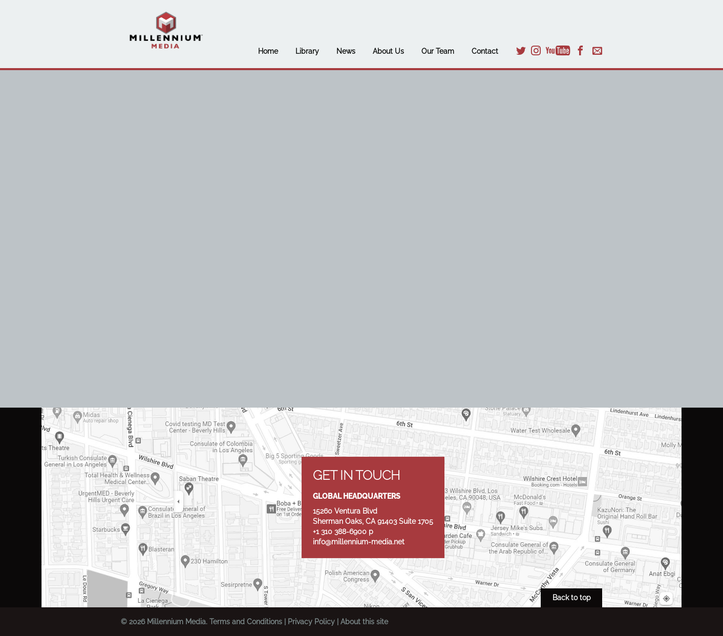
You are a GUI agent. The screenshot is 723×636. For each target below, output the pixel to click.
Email (597, 50)
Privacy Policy (311, 622)
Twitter (521, 50)
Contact (485, 51)
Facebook (580, 50)
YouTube (558, 50)
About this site (364, 622)
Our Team (437, 51)
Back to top (571, 597)
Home (268, 51)
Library (307, 51)
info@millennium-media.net (359, 542)
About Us (388, 51)
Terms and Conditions (245, 622)
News (345, 51)
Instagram (536, 50)
